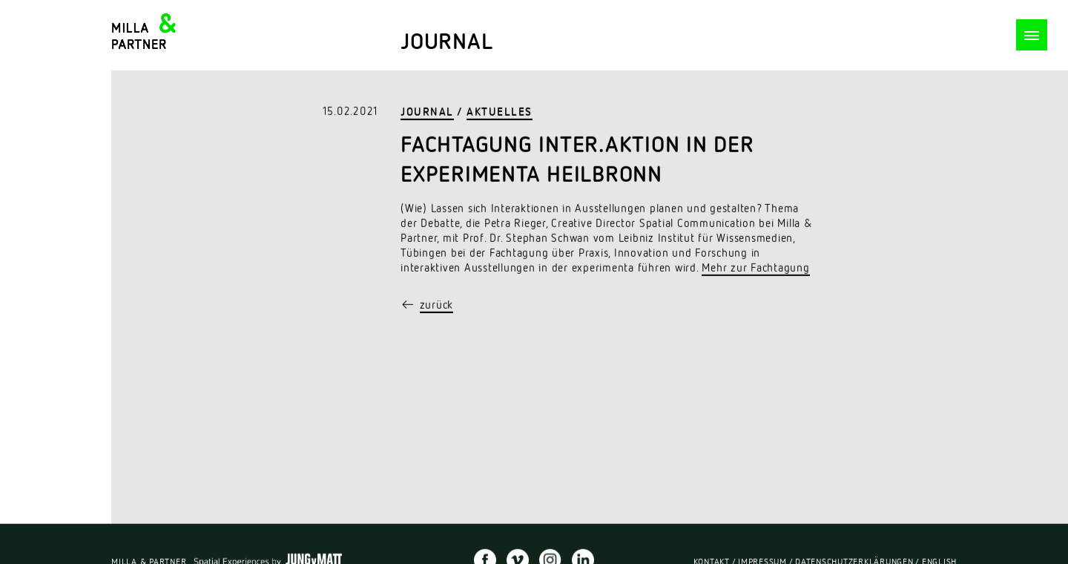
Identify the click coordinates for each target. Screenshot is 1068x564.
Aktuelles (500, 113)
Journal (427, 113)
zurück (437, 306)
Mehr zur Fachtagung (755, 269)
